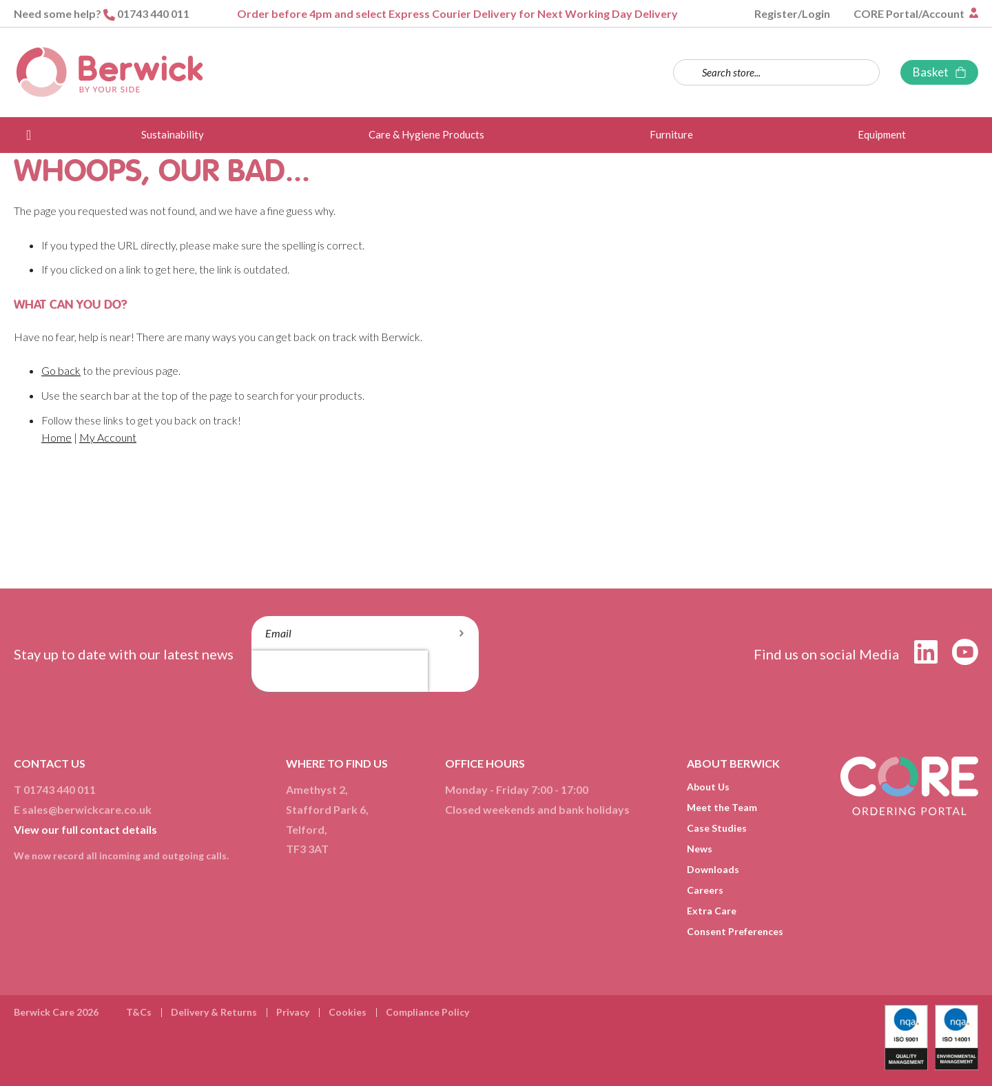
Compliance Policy (427, 1012)
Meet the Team (722, 807)
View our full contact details (85, 829)
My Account (107, 437)
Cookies (347, 1012)
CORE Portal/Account (910, 13)
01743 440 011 (153, 13)
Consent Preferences (735, 931)
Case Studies (717, 828)
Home (56, 437)
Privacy (292, 1012)
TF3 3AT (307, 848)
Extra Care (711, 910)
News (699, 848)
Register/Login (792, 13)
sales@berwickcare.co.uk (87, 809)
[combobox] (776, 72)
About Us (708, 786)
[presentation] (339, 671)
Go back (61, 370)
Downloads (713, 869)
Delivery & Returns (214, 1012)
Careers (705, 890)
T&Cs (139, 1012)
